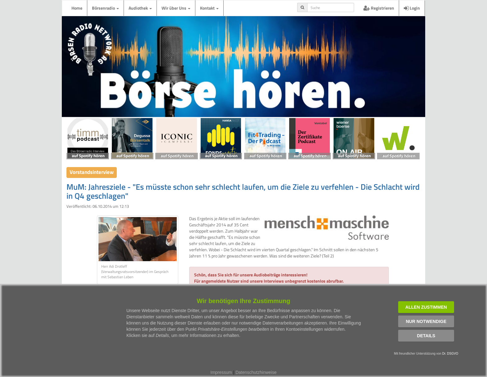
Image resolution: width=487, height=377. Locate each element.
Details (426, 335)
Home (76, 8)
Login (412, 8)
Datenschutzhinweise (255, 372)
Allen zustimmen (426, 307)
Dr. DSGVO (450, 353)
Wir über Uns (176, 8)
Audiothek (140, 8)
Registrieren (378, 8)
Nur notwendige (426, 321)
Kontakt (209, 8)
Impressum (221, 372)
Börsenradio (105, 8)
